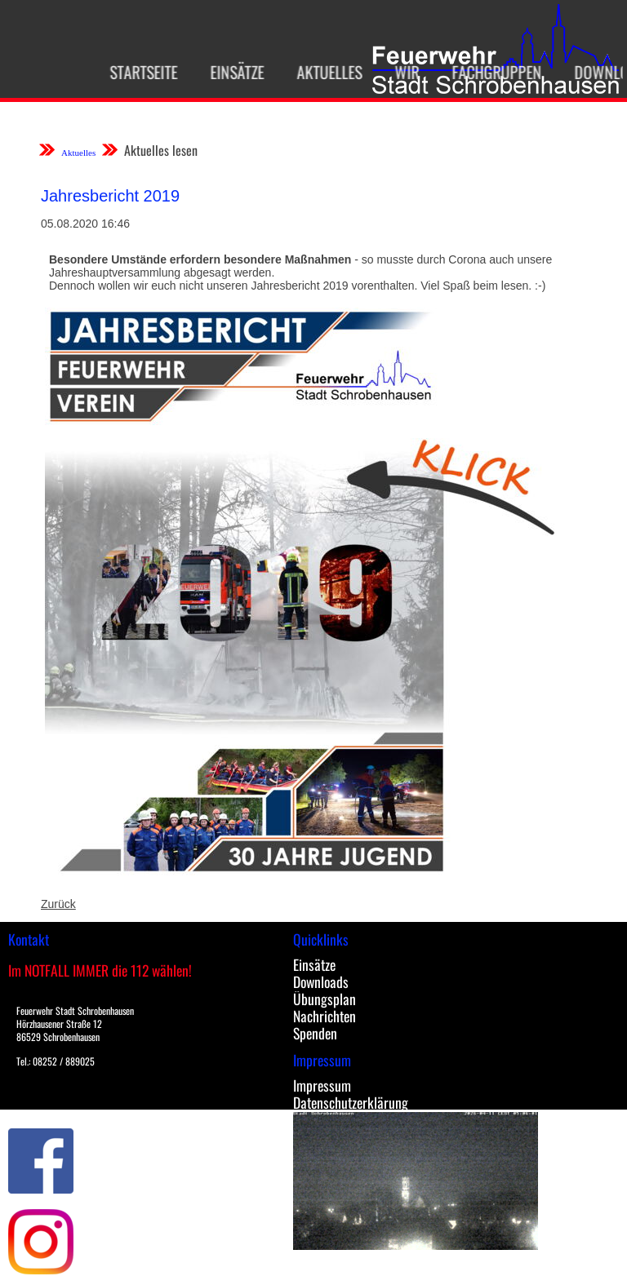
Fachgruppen (491, 72)
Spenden (315, 1033)
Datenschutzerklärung (350, 1102)
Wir (401, 72)
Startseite (137, 72)
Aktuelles (323, 72)
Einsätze (231, 72)
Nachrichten (324, 1015)
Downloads (321, 981)
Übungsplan (324, 998)
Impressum (322, 1085)
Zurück (58, 904)
